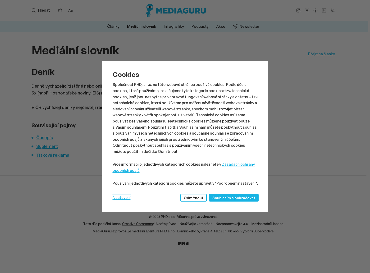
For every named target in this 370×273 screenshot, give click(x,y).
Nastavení (122, 197)
